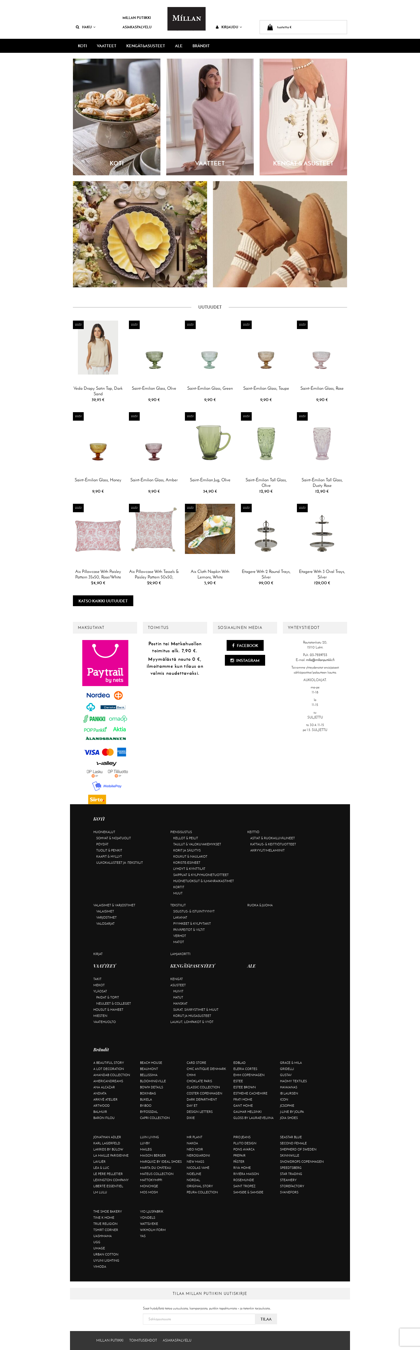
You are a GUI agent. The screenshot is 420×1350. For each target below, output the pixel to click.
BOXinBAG (148, 1093)
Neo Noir (195, 1149)
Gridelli (287, 1069)
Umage (99, 1248)
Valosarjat (105, 923)
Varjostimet (106, 917)
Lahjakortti (180, 954)
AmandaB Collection (111, 1075)
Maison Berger (153, 1155)
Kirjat (98, 954)
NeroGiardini (198, 1155)
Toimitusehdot (143, 1340)
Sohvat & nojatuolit (113, 838)
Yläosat (100, 991)
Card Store (196, 1063)
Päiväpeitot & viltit (189, 930)
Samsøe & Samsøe (248, 1192)
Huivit (178, 991)
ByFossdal (149, 1112)
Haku (86, 27)
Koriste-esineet (186, 863)
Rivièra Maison (246, 1174)
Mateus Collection (157, 1174)
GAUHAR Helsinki (247, 1112)
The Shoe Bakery (107, 1211)
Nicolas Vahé (198, 1168)
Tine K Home (103, 1218)
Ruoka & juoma (260, 905)
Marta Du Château (155, 1168)
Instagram (245, 660)
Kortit (178, 887)
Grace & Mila (291, 1063)
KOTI (82, 45)
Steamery (288, 1180)
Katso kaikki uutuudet (103, 601)
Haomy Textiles (293, 1081)
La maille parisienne (111, 1155)
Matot (178, 942)
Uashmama (102, 1236)
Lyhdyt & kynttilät (189, 869)
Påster (238, 1162)
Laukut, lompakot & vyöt (192, 1022)
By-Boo (145, 1106)
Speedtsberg (291, 1168)
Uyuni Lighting (106, 1260)
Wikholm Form (153, 1230)
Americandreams (108, 1081)
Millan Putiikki (137, 17)
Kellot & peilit (185, 838)
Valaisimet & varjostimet (114, 905)
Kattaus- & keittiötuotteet (273, 844)
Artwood (101, 1106)
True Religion (105, 1224)
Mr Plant (194, 1137)
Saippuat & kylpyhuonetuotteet (201, 875)
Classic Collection (203, 1087)
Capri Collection (155, 1118)
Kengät (176, 979)
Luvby (145, 1143)
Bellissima (149, 1075)
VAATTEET (106, 45)
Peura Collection (202, 1192)
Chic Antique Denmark (206, 1069)
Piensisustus (181, 832)
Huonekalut (104, 832)
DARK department (202, 1099)
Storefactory (292, 1186)
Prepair (239, 1155)
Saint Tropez (244, 1186)
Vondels (147, 1218)
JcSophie (287, 1106)
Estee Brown (244, 1087)
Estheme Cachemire (250, 1093)
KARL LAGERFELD (106, 1143)
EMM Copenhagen (249, 1075)
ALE (179, 45)
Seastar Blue (291, 1137)
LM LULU (100, 1192)
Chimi (191, 1075)
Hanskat (180, 1003)
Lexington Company (111, 1180)
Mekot (99, 985)
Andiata (99, 1093)
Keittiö (253, 832)
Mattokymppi (151, 1180)
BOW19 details (151, 1087)
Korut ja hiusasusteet (192, 1016)
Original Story (200, 1186)
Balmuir (100, 1112)
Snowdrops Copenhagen (302, 1162)
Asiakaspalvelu (137, 27)
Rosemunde (243, 1180)
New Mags (195, 1162)
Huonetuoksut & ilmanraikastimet (203, 881)
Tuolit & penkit (109, 850)
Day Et (192, 1106)
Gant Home (243, 1106)
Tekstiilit (178, 905)
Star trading (291, 1174)
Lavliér (99, 1162)
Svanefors (289, 1192)
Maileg (146, 1149)
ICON (284, 1099)
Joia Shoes (289, 1118)
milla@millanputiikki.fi (320, 660)
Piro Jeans (242, 1137)
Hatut (178, 997)
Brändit (201, 45)
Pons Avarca (244, 1149)
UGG (96, 1242)
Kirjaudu (229, 27)
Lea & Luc (101, 1168)
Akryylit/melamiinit (267, 850)
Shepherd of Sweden (298, 1149)
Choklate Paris (199, 1081)
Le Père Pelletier (108, 1174)
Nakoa (192, 1143)
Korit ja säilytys (187, 850)
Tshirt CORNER (105, 1230)
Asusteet (178, 985)
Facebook (245, 645)
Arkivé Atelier (105, 1099)
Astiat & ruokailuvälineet (272, 838)
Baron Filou (104, 1118)
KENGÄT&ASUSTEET (145, 45)
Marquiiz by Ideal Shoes (161, 1162)
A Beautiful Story (108, 1063)
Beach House (151, 1063)
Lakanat (180, 917)
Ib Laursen (289, 1093)
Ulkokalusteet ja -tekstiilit (119, 863)
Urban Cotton (105, 1254)
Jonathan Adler (107, 1137)
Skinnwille (289, 1155)
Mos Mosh (149, 1192)
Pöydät (102, 844)
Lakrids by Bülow (108, 1149)
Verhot (179, 936)
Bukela (146, 1099)
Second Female (293, 1143)
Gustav (286, 1075)
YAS (143, 1236)
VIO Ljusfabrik (151, 1211)
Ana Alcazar (104, 1087)
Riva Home (242, 1168)
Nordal (193, 1180)
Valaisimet (105, 911)
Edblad (239, 1063)
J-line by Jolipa (292, 1112)
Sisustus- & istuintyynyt (194, 911)
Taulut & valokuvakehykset (197, 844)
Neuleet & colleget (113, 1003)
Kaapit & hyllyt (109, 856)
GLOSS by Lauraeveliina (253, 1118)
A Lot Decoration (108, 1069)
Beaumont (149, 1069)
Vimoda (99, 1267)
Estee (238, 1081)
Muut (178, 893)
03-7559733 (318, 655)
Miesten (100, 1016)
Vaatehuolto (104, 1022)
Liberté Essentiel (108, 1186)
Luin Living (149, 1137)
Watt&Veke (149, 1224)
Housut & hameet (108, 1010)
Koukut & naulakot (190, 856)
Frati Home (242, 1099)
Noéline (194, 1174)
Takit (97, 979)
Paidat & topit (107, 997)
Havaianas (288, 1087)
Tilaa (266, 1319)
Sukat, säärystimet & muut (195, 1010)
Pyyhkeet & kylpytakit (192, 923)
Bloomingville (153, 1081)
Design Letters (200, 1112)
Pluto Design (244, 1143)
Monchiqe (149, 1186)
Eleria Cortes (245, 1069)
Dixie (191, 1118)
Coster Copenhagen (204, 1093)
